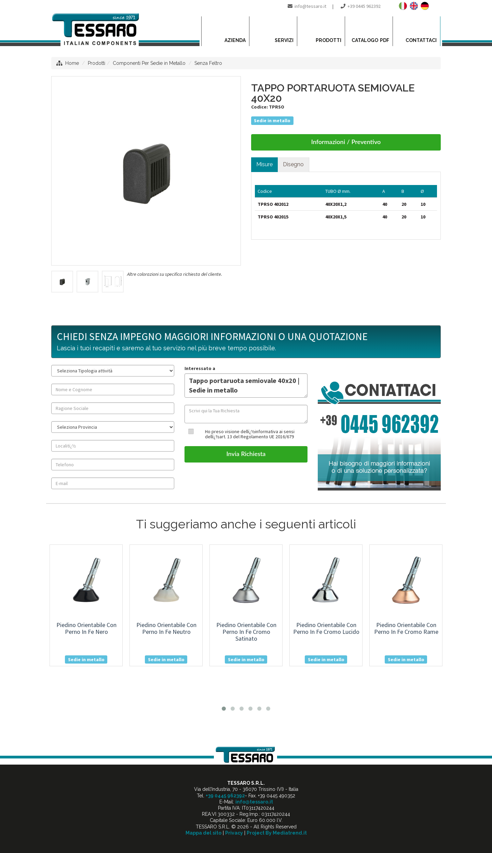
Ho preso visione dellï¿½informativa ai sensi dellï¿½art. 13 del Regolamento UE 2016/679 (250, 434)
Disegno (293, 164)
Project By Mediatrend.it (277, 833)
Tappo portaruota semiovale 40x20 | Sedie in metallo (246, 385)
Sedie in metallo (272, 120)
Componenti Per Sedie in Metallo (149, 63)
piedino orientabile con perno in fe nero (86, 628)
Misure (264, 164)
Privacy (234, 833)
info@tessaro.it (310, 6)
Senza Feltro (208, 63)
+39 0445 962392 (364, 6)
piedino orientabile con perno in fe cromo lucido (326, 628)
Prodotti (96, 63)
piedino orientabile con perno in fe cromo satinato (246, 631)
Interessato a (199, 368)
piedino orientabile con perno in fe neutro (166, 628)
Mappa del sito (203, 833)
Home (72, 63)
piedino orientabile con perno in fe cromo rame (406, 628)
